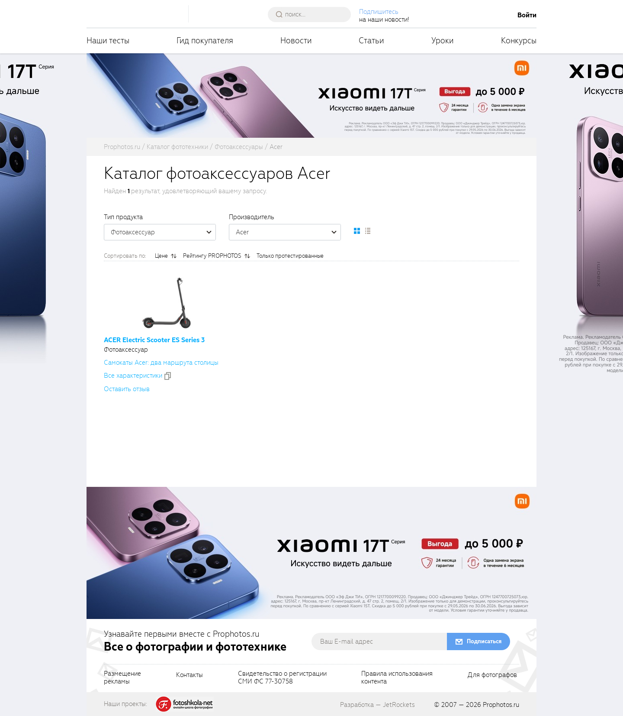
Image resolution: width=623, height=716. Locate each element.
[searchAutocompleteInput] (312, 14)
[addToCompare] (167, 376)
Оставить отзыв (127, 389)
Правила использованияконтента (397, 678)
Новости (296, 40)
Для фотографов (492, 675)
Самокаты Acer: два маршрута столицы (161, 362)
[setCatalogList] (367, 231)
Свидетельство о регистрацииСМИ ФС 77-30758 (282, 678)
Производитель (251, 217)
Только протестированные (290, 255)
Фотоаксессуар (163, 232)
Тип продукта (123, 217)
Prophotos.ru (501, 704)
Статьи (371, 40)
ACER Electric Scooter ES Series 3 (154, 340)
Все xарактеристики (133, 375)
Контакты (189, 675)
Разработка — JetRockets (377, 704)
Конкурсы (518, 40)
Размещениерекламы (122, 678)
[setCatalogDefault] (357, 231)
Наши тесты (108, 40)
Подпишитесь (378, 11)
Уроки (442, 40)
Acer (288, 232)
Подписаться (484, 641)
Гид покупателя (205, 40)
